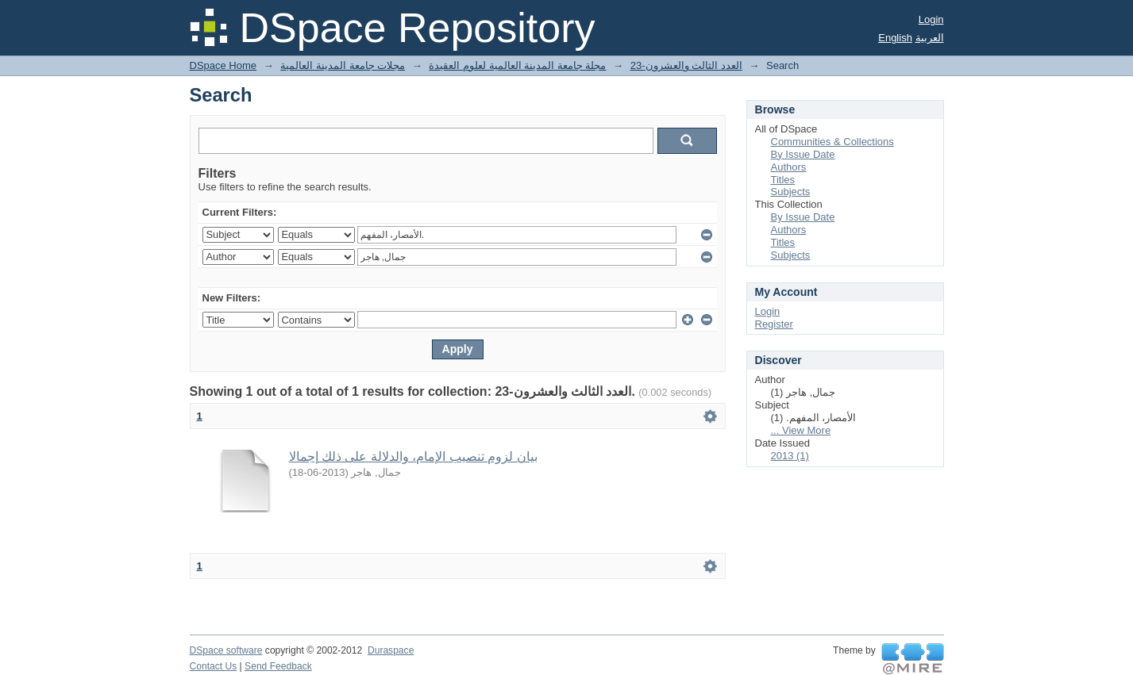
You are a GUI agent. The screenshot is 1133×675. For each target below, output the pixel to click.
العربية (929, 38)
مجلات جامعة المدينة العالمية (342, 65)
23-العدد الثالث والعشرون (686, 65)
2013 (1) (790, 456)
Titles (783, 180)
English (895, 38)
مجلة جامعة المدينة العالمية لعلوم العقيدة (517, 65)
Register (774, 324)
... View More (801, 430)
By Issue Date (803, 154)
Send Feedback (278, 666)
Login (931, 19)
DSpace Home (223, 65)
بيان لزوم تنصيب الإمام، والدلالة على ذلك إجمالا (413, 456)
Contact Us (213, 666)
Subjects (791, 192)
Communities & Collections (832, 142)
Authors (789, 167)
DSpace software (226, 650)
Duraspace (391, 650)
